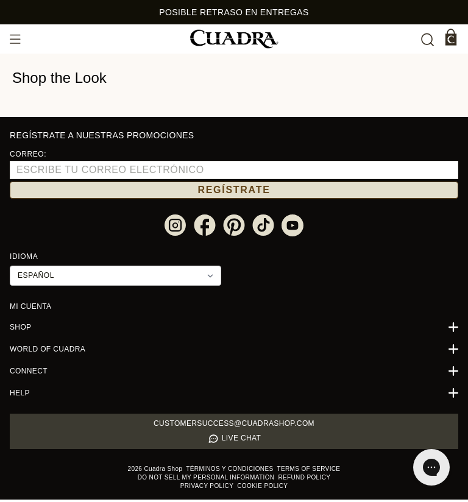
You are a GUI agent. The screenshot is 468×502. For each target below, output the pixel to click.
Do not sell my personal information (187, 480)
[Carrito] (451, 37)
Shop (234, 329)
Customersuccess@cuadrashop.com (234, 426)
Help (234, 395)
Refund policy (270, 480)
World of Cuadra (234, 351)
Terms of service (298, 471)
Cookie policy (234, 488)
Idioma (23, 258)
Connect (234, 373)
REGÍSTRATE (234, 191)
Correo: (25, 154)
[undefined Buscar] (427, 39)
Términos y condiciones (233, 471)
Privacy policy (317, 480)
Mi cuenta (28, 309)
